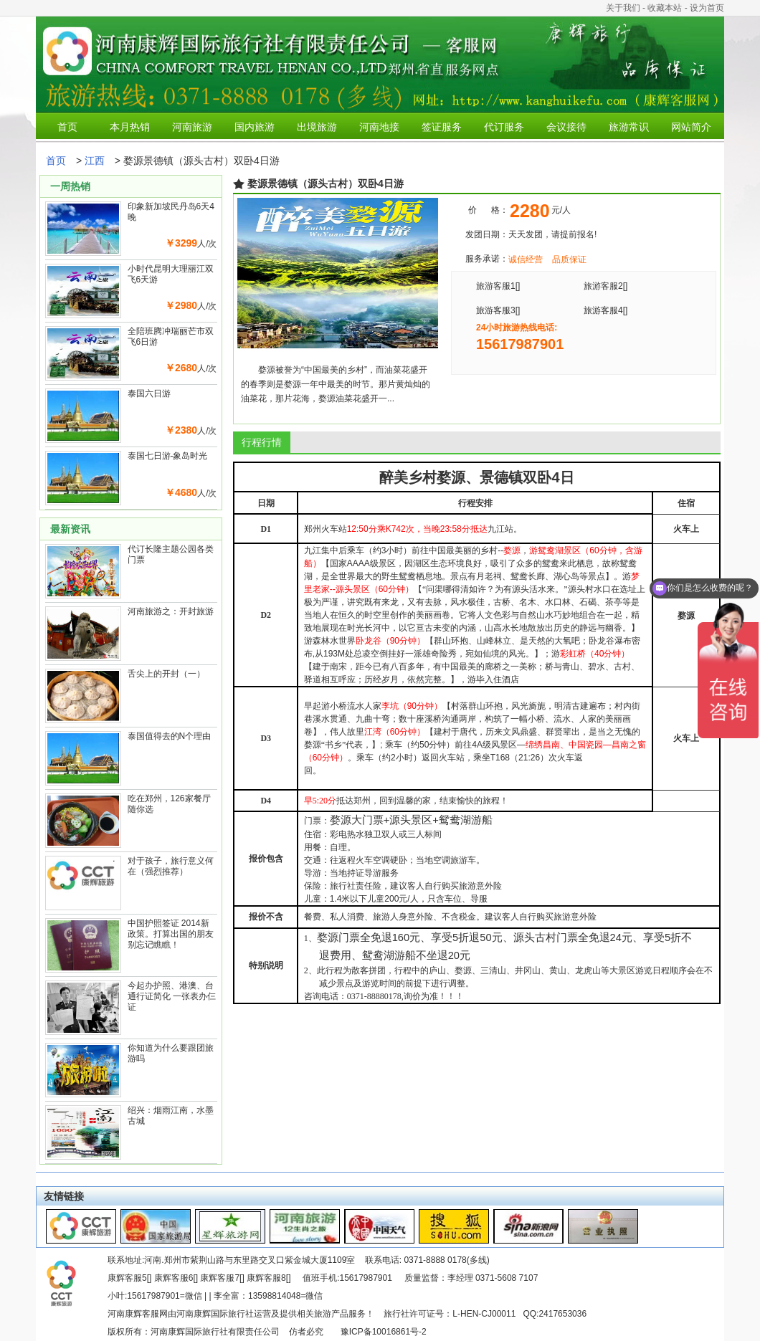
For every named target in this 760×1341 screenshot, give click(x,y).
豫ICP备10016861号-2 (384, 1332)
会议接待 (566, 127)
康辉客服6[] (176, 1278)
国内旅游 (254, 127)
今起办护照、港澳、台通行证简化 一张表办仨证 (172, 996)
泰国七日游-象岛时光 (168, 456)
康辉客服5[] (129, 1278)
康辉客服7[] (222, 1278)
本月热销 (130, 127)
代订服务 (504, 127)
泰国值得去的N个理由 (170, 736)
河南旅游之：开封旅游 (171, 611)
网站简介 (691, 127)
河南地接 (379, 127)
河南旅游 (192, 127)
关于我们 (623, 8)
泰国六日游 (149, 393)
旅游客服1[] (498, 286)
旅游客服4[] (605, 310)
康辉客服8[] (268, 1278)
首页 (67, 127)
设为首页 (707, 8)
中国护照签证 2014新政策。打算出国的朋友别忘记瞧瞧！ (171, 934)
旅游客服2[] (605, 286)
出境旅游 (317, 127)
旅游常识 (629, 127)
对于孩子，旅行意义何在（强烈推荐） (171, 866)
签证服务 (442, 127)
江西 (95, 160)
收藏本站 (664, 8)
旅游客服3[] (498, 310)
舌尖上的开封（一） (166, 674)
